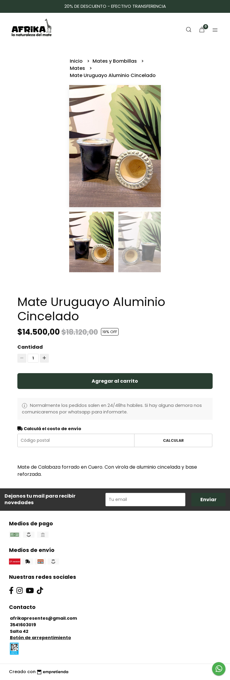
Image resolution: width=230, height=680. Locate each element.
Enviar (208, 499)
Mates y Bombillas (115, 61)
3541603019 (23, 625)
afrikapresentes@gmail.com (43, 618)
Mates (78, 68)
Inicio (77, 61)
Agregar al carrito (115, 381)
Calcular (173, 440)
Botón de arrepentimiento (40, 638)
